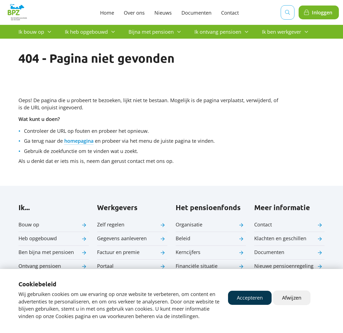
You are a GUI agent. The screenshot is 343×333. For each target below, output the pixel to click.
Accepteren (250, 297)
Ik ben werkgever (281, 31)
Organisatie (189, 224)
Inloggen (322, 12)
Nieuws (163, 12)
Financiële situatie (197, 266)
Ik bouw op (31, 31)
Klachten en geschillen (280, 238)
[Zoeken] (287, 12)
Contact (263, 224)
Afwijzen (291, 297)
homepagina (78, 141)
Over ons (134, 12)
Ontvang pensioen (39, 266)
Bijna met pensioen (151, 31)
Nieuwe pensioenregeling (283, 266)
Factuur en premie (118, 252)
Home (107, 12)
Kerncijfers (188, 252)
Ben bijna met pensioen (46, 252)
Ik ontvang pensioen (217, 31)
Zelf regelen (110, 224)
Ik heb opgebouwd (86, 31)
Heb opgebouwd (37, 238)
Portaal (105, 266)
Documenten (196, 12)
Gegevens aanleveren (122, 238)
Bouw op (28, 224)
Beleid (183, 238)
